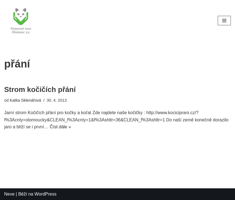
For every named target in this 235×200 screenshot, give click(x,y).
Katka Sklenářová (25, 100)
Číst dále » (60, 126)
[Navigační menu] (224, 20)
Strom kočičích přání (40, 89)
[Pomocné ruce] (21, 20)
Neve (9, 194)
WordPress (45, 194)
